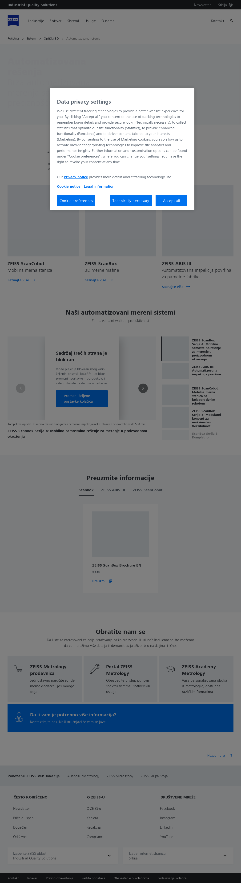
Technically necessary (130, 200)
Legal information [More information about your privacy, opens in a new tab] (99, 186)
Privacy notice (76, 176)
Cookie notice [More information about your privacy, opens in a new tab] (69, 186)
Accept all (171, 200)
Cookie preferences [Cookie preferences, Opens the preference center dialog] (76, 200)
